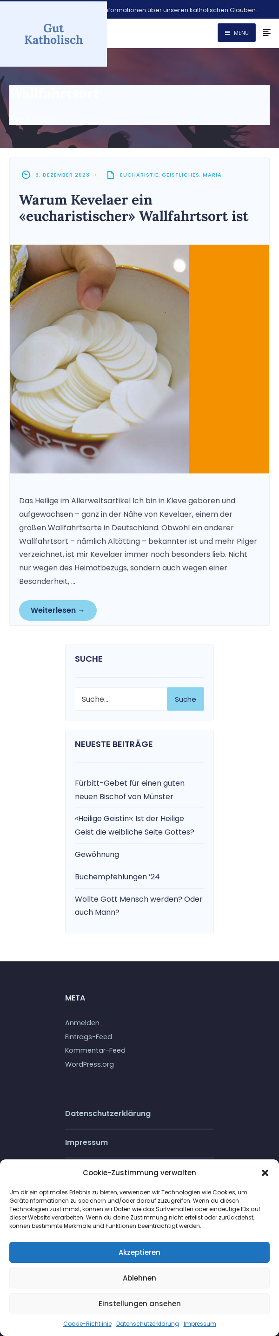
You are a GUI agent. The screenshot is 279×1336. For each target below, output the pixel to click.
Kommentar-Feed (95, 1049)
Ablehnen (139, 1278)
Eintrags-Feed (88, 1035)
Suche (185, 698)
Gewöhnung (97, 853)
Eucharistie (139, 174)
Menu (237, 33)
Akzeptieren (139, 1252)
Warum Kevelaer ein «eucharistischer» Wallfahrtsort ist (136, 207)
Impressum (200, 1324)
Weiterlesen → (58, 608)
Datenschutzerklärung (147, 1324)
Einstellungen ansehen (140, 1304)
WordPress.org (89, 1063)
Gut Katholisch (53, 32)
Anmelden (82, 1021)
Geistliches (180, 174)
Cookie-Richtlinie (87, 1324)
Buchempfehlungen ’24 (117, 875)
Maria (212, 174)
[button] (265, 1173)
